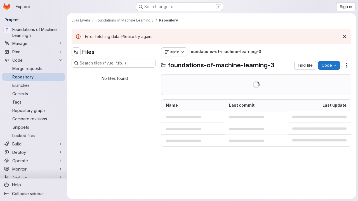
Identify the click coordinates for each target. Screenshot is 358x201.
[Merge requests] (33, 68)
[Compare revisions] (33, 119)
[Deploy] (33, 152)
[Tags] (33, 102)
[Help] (33, 185)
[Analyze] (33, 177)
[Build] (33, 144)
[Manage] (33, 43)
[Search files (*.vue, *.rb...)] (114, 63)
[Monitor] (33, 169)
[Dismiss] (344, 36)
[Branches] (33, 85)
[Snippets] (33, 127)
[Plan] (33, 52)
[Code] (33, 60)
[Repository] (33, 77)
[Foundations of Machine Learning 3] (33, 32)
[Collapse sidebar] (33, 194)
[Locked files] (33, 135)
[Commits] (33, 93)
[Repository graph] (33, 110)
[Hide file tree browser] (76, 51)
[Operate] (33, 160)
